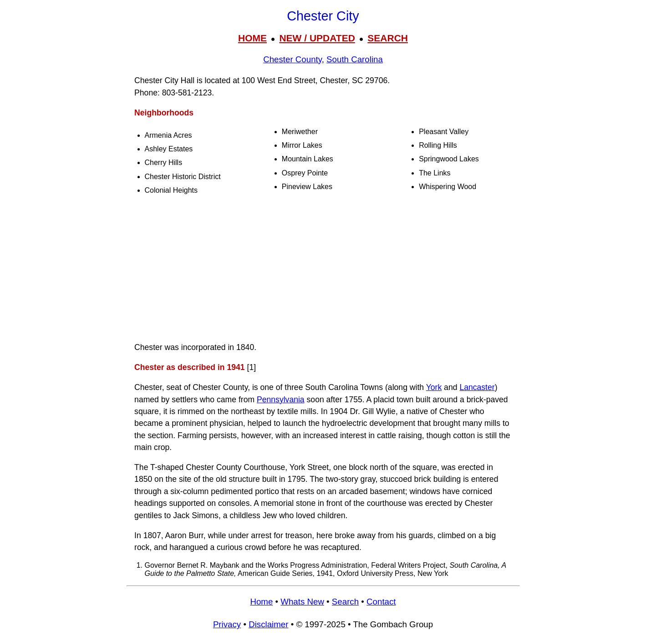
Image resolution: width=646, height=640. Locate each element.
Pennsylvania (281, 399)
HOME (252, 38)
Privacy (227, 624)
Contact (381, 601)
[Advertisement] (323, 270)
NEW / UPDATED (317, 38)
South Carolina (354, 59)
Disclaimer (268, 624)
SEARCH (387, 38)
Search (345, 601)
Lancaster (476, 387)
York (434, 387)
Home (261, 601)
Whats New (302, 601)
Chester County (292, 59)
